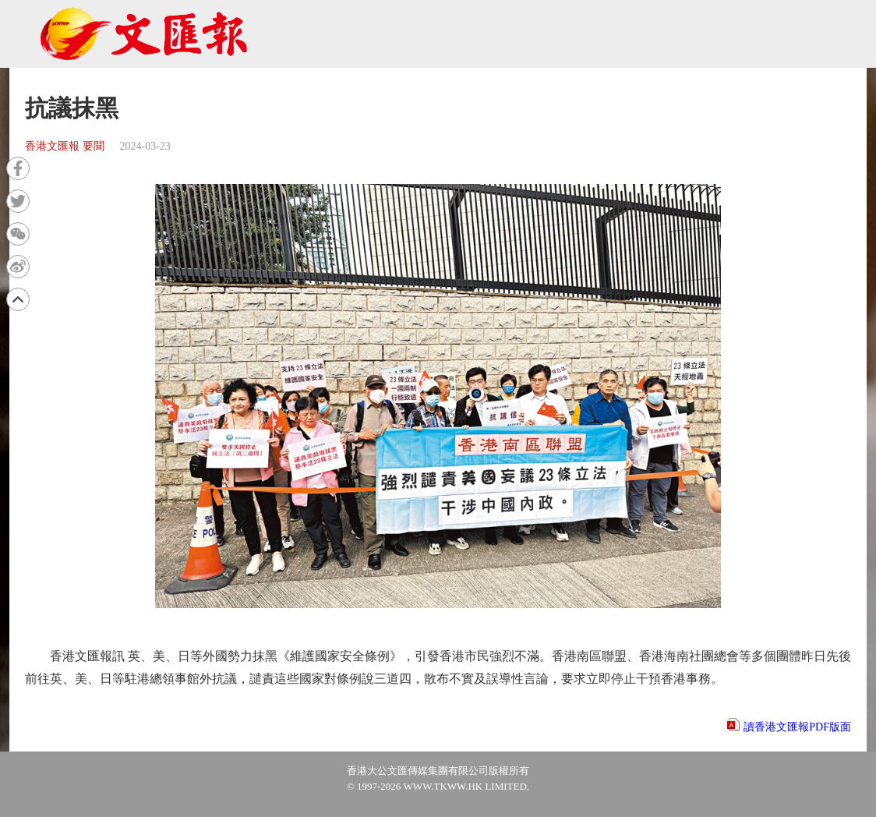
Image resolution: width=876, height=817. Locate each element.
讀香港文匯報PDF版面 (797, 727)
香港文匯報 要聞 (64, 146)
